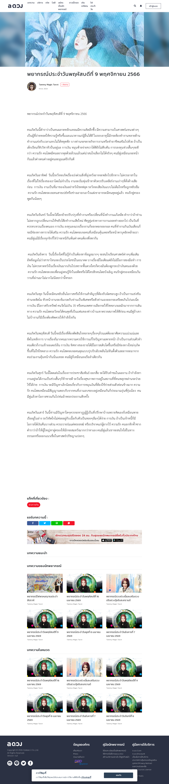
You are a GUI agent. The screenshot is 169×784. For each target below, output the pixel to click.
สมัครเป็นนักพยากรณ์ (62, 6)
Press (75, 753)
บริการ (40, 2)
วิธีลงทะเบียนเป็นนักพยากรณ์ (114, 750)
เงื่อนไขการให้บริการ (140, 756)
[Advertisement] (84, 101)
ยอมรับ (118, 775)
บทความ (31, 2)
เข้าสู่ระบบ (153, 6)
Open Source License (141, 769)
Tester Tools (137, 775)
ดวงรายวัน (34, 504)
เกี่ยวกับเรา (77, 750)
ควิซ (47, 2)
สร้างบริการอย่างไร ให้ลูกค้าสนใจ (116, 756)
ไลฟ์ (54, 2)
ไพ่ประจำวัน (93, 6)
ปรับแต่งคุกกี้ (86, 777)
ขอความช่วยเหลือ (139, 766)
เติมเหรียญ (84, 4)
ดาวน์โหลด (74, 2)
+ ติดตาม (65, 84)
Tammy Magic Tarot (48, 84)
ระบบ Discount (138, 753)
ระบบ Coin (136, 750)
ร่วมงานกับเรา (78, 756)
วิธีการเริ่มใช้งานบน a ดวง (113, 753)
